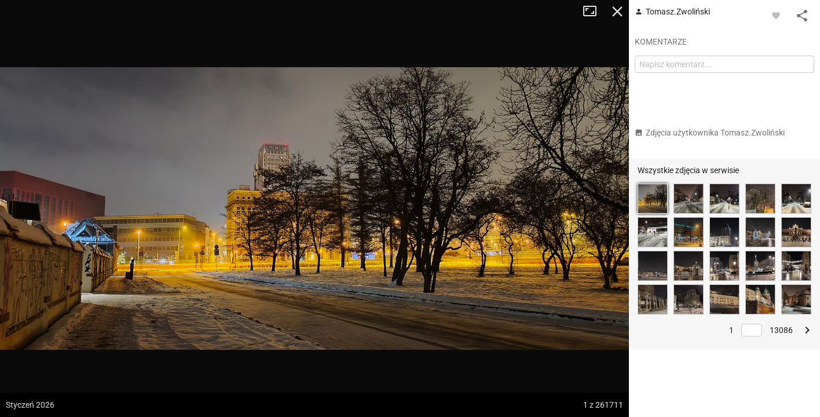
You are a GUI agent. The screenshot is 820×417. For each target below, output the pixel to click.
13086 (781, 330)
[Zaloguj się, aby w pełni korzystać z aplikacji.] (776, 15)
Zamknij (617, 11)
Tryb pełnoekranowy (594, 11)
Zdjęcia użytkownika (710, 132)
